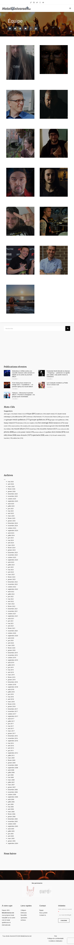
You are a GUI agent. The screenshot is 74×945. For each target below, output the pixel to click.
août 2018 (11, 689)
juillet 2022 (11, 594)
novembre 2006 (13, 792)
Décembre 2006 (13, 789)
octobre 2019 (12, 657)
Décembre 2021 (13, 609)
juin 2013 (10, 750)
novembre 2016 (13, 738)
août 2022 (11, 591)
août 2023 (11, 562)
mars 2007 (11, 785)
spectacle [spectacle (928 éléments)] (38, 435)
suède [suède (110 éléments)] (48, 435)
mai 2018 (11, 697)
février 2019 (11, 677)
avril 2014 (11, 748)
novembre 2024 (13, 525)
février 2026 (11, 489)
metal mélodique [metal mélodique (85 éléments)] (37, 426)
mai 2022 (11, 599)
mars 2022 (11, 604)
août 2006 (11, 799)
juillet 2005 (11, 831)
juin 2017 (10, 723)
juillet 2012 (11, 755)
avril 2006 (11, 809)
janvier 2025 (11, 521)
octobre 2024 (12, 528)
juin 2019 (10, 667)
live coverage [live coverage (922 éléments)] (45, 423)
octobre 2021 (12, 614)
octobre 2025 (12, 499)
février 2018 (11, 704)
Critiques (23, 910)
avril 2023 (11, 572)
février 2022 (11, 606)
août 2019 (11, 662)
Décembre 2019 (13, 653)
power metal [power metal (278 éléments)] (27, 432)
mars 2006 (11, 812)
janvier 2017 (11, 733)
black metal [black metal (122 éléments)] (19, 414)
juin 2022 (10, 596)
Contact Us (42, 915)
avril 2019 (11, 672)
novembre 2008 (13, 765)
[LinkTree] (31, 2)
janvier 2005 (11, 841)
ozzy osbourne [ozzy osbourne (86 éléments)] (63, 429)
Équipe (41, 910)
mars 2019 (11, 675)
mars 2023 (11, 574)
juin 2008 (10, 775)
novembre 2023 (13, 555)
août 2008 (11, 770)
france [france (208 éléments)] (57, 417)
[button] (10, 28)
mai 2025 (11, 511)
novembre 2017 (13, 711)
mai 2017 (11, 726)
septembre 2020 (13, 636)
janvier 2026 (11, 491)
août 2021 (11, 618)
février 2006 (11, 814)
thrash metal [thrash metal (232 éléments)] (58, 435)
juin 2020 (10, 640)
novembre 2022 (13, 584)
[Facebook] (34, 2)
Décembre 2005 (13, 819)
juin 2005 (10, 834)
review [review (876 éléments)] (60, 432)
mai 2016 (11, 743)
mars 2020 (11, 645)
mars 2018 (11, 702)
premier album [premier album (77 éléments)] (39, 432)
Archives (23, 920)
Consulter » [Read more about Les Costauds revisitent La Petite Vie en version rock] (50, 387)
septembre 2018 (13, 687)
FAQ (55, 936)
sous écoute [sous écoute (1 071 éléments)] (24, 435)
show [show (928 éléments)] (12, 435)
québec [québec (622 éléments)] (51, 432)
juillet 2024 (11, 535)
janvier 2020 (11, 650)
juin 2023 (10, 567)
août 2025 (11, 504)
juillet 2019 (11, 665)
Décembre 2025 (13, 494)
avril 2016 (11, 746)
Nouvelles (24, 915)
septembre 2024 (13, 530)
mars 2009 (11, 758)
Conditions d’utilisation (55, 941)
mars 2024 (11, 545)
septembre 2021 (13, 616)
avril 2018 (11, 699)
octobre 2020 (12, 633)
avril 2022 (11, 601)
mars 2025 (11, 516)
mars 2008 (11, 780)
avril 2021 (11, 626)
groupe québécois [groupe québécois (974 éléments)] (39, 419)
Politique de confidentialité (55, 938)
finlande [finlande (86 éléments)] (48, 417)
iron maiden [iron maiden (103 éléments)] (32, 423)
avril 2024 (11, 543)
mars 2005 (11, 838)
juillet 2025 (11, 506)
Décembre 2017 (13, 709)
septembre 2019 (13, 660)
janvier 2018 (11, 706)
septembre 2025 (13, 501)
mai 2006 (11, 807)
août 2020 (11, 638)
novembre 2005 (13, 821)
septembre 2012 (13, 753)
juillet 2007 (11, 782)
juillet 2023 (11, 565)
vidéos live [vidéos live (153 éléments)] (18, 438)
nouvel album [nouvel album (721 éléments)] (21, 429)
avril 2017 (11, 728)
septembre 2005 (13, 826)
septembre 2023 (13, 560)
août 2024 (11, 533)
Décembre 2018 (13, 682)
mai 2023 (11, 570)
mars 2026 (11, 486)
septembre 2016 (13, 741)
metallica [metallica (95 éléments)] (26, 426)
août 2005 (11, 829)
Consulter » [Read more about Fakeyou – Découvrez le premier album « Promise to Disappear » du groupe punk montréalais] (15, 398)
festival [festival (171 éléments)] (40, 417)
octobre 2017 (12, 714)
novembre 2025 (13, 496)
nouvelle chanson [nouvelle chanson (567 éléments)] (48, 429)
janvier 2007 (11, 787)
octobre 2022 (12, 587)
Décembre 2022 (13, 582)
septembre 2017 (13, 716)
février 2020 (11, 648)
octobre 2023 (12, 557)
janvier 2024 (11, 550)
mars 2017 (11, 731)
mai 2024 (11, 540)
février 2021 (11, 628)
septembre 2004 (13, 843)
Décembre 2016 (13, 736)
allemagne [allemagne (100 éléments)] (9, 414)
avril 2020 (11, 643)
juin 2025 (10, 508)
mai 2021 (11, 623)
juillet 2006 (11, 802)
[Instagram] (40, 2)
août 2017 (11, 719)
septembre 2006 (13, 797)
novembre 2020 (13, 631)
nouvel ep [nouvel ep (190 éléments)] (34, 429)
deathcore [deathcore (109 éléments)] (41, 414)
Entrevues (24, 913)
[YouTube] (43, 2)
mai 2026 (11, 482)
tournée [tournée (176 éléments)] (8, 438)
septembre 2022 (13, 589)
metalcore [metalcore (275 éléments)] (58, 423)
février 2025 (11, 518)
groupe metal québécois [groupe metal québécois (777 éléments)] (18, 419)
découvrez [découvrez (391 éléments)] (20, 417)
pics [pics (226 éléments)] (17, 432)
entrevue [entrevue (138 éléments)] (31, 417)
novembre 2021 (13, 611)
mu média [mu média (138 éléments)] (9, 429)
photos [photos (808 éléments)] (9, 432)
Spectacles (24, 918)
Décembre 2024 (13, 523)
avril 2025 (11, 513)
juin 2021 (10, 621)
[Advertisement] (37, 346)
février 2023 (11, 577)
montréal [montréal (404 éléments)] (63, 426)
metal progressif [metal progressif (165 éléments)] (51, 426)
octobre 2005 (12, 824)
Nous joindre (43, 913)
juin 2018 (10, 694)
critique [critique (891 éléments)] (30, 413)
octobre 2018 (12, 684)
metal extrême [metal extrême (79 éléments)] (16, 426)
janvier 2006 (11, 816)
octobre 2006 (12, 794)
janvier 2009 (11, 763)
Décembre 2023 (13, 552)
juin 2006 (10, 804)
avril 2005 (11, 836)
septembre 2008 (13, 768)
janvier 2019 (11, 680)
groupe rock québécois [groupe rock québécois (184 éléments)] (59, 420)
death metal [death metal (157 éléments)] (52, 414)
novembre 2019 (13, 655)
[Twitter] (37, 2)
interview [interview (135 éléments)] (21, 423)
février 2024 (11, 548)
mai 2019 (11, 670)
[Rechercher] (67, 328)
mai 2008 (11, 777)
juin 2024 (10, 538)
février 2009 (11, 760)
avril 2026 (11, 484)
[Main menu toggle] (70, 8)
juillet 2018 (11, 692)
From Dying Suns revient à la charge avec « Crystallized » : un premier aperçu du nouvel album (22, 384)
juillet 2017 (11, 721)
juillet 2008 (11, 772)
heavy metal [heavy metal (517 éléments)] (10, 423)
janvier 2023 (11, 579)
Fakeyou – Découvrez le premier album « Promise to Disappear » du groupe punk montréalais (23, 394)
